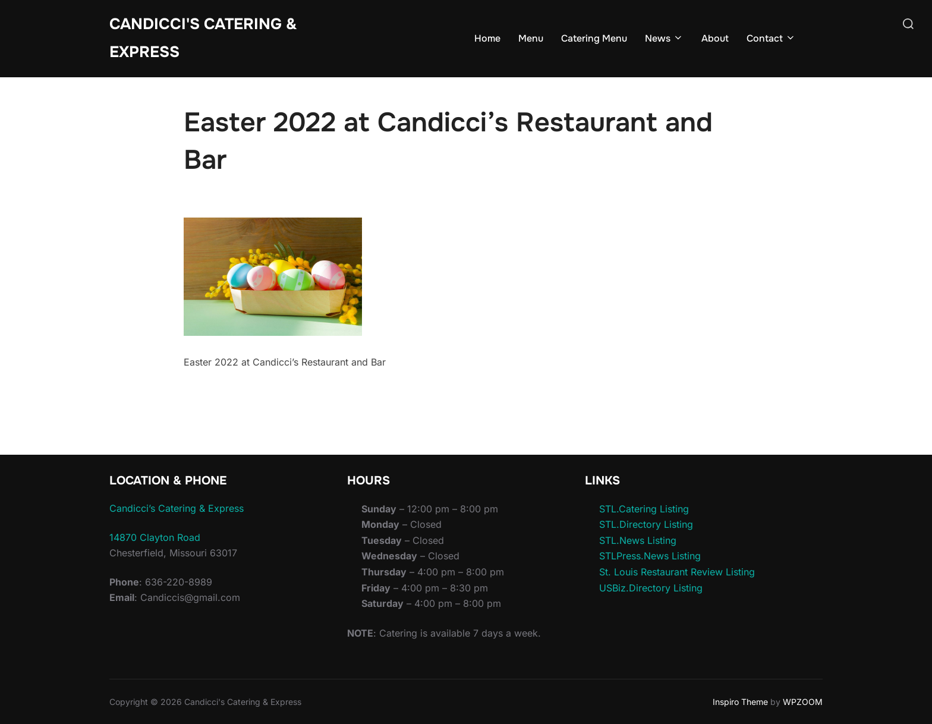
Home (487, 38)
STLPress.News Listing (650, 556)
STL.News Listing (637, 540)
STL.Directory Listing (646, 524)
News (664, 38)
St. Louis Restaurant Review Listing (677, 572)
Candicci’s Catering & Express (176, 508)
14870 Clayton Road (154, 537)
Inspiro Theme (740, 702)
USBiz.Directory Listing (651, 588)
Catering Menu (594, 38)
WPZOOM (803, 702)
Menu (530, 38)
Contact (771, 38)
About (715, 38)
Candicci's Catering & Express (203, 38)
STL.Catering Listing (644, 509)
